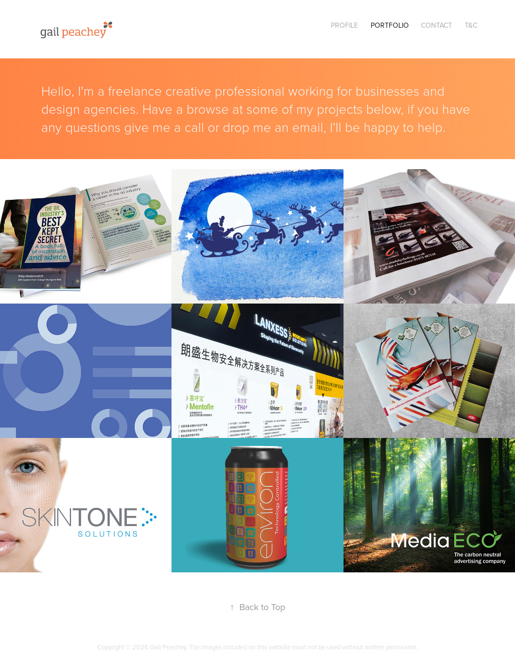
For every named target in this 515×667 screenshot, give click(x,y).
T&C (471, 25)
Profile (344, 25)
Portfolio (390, 25)
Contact (436, 25)
